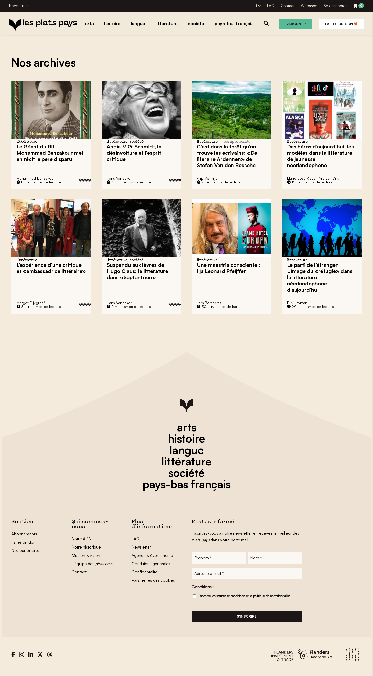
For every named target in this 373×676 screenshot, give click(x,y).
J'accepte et (244, 596)
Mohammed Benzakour (36, 178)
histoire (186, 438)
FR (255, 5)
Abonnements (24, 533)
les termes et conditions (228, 597)
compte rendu (237, 141)
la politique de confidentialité (269, 597)
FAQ (271, 5)
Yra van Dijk (329, 178)
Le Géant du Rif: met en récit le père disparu (50, 152)
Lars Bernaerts (209, 302)
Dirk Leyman (297, 302)
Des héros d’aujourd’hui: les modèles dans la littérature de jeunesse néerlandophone (320, 155)
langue (186, 450)
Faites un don (341, 23)
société (186, 472)
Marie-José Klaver (302, 178)
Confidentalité (144, 571)
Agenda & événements (152, 555)
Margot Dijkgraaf (31, 302)
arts (186, 427)
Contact (288, 5)
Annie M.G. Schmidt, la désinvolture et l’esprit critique (134, 152)
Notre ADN (81, 538)
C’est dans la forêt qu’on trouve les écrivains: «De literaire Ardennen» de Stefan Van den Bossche (227, 155)
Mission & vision (85, 555)
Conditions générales (151, 563)
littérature (186, 461)
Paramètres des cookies (153, 580)
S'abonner (295, 23)
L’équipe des (92, 563)
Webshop (309, 5)
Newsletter (18, 5)
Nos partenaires (25, 550)
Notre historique (86, 547)
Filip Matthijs (207, 178)
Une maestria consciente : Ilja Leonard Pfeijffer (228, 268)
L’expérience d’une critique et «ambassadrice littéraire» (51, 268)
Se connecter (335, 5)
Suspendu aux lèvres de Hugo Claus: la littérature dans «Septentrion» (137, 271)
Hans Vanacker (119, 178)
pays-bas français (186, 484)
